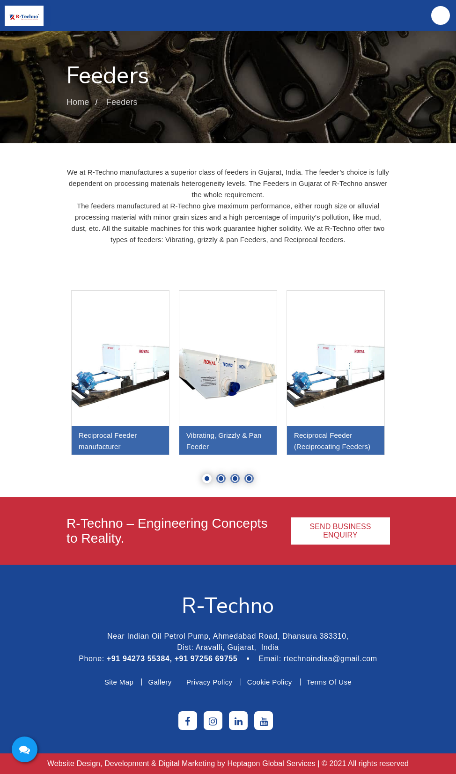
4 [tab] (249, 478)
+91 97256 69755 (206, 659)
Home (77, 102)
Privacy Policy (209, 682)
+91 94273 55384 (138, 659)
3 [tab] (235, 478)
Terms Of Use (329, 682)
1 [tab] (207, 478)
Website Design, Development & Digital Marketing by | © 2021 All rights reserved (228, 763)
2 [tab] (221, 478)
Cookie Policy (269, 682)
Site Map (118, 682)
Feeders (122, 102)
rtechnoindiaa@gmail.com (330, 659)
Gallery (159, 682)
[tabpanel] (120, 372)
